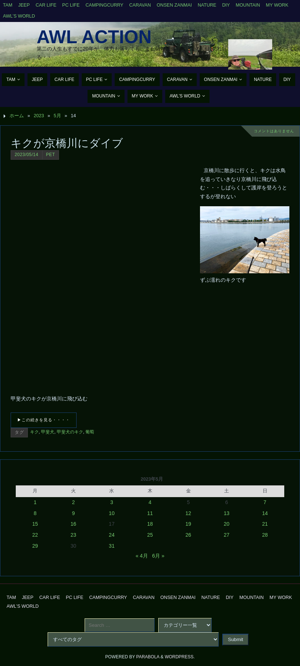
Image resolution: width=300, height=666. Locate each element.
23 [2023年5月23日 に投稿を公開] (74, 535)
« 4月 (142, 556)
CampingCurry (104, 5)
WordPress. (180, 656)
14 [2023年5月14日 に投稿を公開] (265, 513)
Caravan (140, 5)
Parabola (147, 656)
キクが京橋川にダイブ (67, 143)
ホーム (17, 115)
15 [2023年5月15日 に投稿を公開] (35, 524)
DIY (226, 5)
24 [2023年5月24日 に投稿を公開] (112, 535)
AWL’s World (19, 16)
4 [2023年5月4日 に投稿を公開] (150, 502)
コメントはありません (274, 131)
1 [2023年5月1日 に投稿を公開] (35, 502)
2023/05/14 (26, 154)
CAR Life (46, 5)
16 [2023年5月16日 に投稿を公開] (74, 524)
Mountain (248, 5)
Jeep (24, 5)
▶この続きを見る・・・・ (43, 420)
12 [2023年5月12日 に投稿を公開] (188, 513)
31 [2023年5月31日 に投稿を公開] (112, 546)
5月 (57, 115)
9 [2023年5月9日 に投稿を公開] (73, 513)
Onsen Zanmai (174, 5)
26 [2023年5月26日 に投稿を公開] (188, 535)
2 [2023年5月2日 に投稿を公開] (73, 502)
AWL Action (94, 37)
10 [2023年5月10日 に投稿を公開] (112, 513)
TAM (7, 5)
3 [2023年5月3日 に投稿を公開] (111, 502)
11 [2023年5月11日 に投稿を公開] (150, 513)
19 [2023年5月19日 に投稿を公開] (188, 524)
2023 (39, 115)
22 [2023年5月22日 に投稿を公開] (35, 535)
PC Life (71, 5)
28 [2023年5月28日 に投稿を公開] (265, 535)
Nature (207, 5)
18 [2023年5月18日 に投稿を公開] (150, 524)
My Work (277, 5)
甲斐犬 (47, 431)
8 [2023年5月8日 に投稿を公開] (35, 513)
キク (34, 431)
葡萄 (89, 431)
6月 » (158, 556)
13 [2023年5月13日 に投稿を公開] (227, 513)
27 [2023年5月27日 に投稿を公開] (227, 535)
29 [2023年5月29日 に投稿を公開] (35, 546)
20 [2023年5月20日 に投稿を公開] (227, 524)
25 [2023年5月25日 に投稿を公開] (150, 535)
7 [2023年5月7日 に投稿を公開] (264, 502)
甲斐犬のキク (70, 431)
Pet (50, 154)
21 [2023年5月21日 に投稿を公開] (265, 524)
